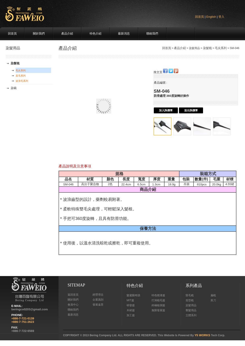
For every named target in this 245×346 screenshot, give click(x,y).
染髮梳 (207, 48)
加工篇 (131, 315)
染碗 (14, 88)
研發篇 (131, 305)
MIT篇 (130, 300)
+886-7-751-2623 (22, 322)
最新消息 (124, 33)
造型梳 (190, 300)
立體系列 (191, 315)
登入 (221, 16)
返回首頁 (73, 294)
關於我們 (39, 33)
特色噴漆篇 (158, 295)
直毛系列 (21, 75)
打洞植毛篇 (158, 300)
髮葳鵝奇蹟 (133, 295)
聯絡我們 (152, 33)
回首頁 (199, 16)
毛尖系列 (221, 48)
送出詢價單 (191, 110)
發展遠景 (98, 304)
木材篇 (131, 310)
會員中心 (73, 304)
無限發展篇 (158, 310)
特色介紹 (95, 33)
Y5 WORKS (202, 335)
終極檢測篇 (158, 305)
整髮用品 (191, 310)
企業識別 (98, 299)
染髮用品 (191, 305)
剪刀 (213, 300)
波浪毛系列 (22, 81)
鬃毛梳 (190, 295)
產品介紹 (67, 33)
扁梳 (213, 295)
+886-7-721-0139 (22, 318)
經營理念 (98, 294)
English (211, 16)
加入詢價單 (166, 110)
